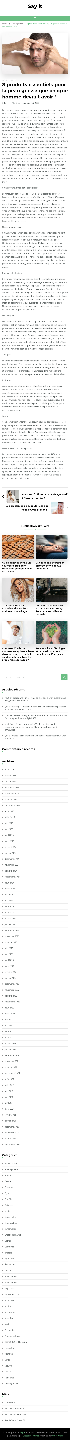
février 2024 (10, 918)
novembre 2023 (12, 936)
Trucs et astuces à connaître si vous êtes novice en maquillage (15, 608)
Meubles (9, 1318)
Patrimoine (10, 1330)
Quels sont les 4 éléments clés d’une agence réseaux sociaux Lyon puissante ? (35, 737)
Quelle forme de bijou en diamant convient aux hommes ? (50, 565)
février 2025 (10, 847)
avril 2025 (9, 835)
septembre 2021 (12, 1073)
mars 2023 (9, 966)
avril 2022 (9, 1031)
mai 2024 (9, 900)
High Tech (9, 1288)
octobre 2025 (11, 799)
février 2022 (10, 1043)
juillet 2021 (10, 1085)
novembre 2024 (12, 864)
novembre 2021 (12, 1061)
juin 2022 (9, 1019)
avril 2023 (9, 960)
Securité (8, 1365)
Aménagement (11, 1169)
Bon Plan (9, 1199)
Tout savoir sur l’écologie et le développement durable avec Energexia (50, 651)
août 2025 (9, 811)
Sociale (8, 1371)
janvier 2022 (10, 1049)
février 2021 (10, 1114)
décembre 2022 (12, 983)
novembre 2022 (12, 990)
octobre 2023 (11, 942)
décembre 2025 (12, 787)
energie (8, 1252)
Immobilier (10, 1300)
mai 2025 (9, 829)
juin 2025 (9, 823)
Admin (5, 103)
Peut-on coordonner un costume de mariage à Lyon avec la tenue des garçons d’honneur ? (35, 699)
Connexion (10, 1402)
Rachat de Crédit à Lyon (16, 1342)
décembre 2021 (12, 1055)
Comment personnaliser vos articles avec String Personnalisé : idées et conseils (50, 610)
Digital (8, 1240)
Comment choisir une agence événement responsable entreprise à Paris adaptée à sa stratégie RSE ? (36, 716)
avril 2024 (9, 906)
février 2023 (10, 972)
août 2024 (9, 882)
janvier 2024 (10, 924)
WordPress (57, 1435)
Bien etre (9, 1187)
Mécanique (10, 1312)
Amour (8, 1175)
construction (11, 1229)
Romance (9, 1353)
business (9, 1211)
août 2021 (9, 1079)
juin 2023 (9, 948)
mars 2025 (9, 841)
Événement (10, 1264)
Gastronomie (11, 1276)
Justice (8, 1306)
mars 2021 (9, 1108)
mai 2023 (9, 954)
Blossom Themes (31, 1435)
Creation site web (13, 1234)
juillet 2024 (10, 888)
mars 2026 (9, 769)
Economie (9, 1246)
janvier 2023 (10, 978)
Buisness (9, 1205)
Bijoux (8, 1193)
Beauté (8, 1181)
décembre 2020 (12, 1126)
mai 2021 (9, 1097)
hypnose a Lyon (12, 1294)
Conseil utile (10, 1217)
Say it (35, 6)
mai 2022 (9, 1025)
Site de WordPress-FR (15, 1420)
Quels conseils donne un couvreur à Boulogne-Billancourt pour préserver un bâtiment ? (17, 567)
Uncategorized (9, 80)
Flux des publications (14, 1408)
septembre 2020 (12, 1144)
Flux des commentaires (15, 1414)
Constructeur (11, 1223)
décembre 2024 (12, 859)
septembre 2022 (12, 1001)
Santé (7, 1359)
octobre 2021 (11, 1067)
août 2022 (9, 1007)
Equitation (9, 1258)
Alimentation (11, 1163)
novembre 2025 (12, 793)
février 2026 (10, 775)
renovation (10, 1348)
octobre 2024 (11, 870)
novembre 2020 (12, 1132)
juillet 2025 (10, 817)
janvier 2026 (10, 781)
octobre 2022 (11, 995)
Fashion (8, 1270)
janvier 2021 (10, 1120)
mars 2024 (9, 912)
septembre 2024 (12, 876)
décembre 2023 (12, 930)
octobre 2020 (11, 1138)
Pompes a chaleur (13, 1336)
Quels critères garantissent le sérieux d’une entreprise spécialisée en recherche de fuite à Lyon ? (35, 708)
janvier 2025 (10, 853)
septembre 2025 (12, 805)
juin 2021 (9, 1091)
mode (7, 1324)
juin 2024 (9, 894)
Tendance (9, 1377)
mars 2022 (9, 1037)
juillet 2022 (10, 1013)
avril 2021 (9, 1103)
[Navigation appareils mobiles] (35, 18)
